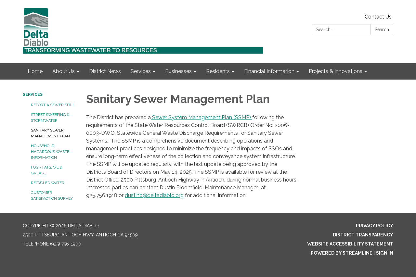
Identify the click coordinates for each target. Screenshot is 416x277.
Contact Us (378, 17)
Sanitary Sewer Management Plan (50, 133)
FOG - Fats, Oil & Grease (46, 170)
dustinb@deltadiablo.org (154, 195)
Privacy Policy (374, 225)
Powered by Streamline (341, 253)
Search (382, 29)
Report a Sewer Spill (53, 105)
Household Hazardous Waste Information (50, 152)
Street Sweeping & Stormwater (50, 117)
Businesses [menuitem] (178, 71)
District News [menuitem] (105, 71)
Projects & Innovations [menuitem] (335, 71)
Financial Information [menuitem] (269, 71)
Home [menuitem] (35, 71)
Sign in (384, 253)
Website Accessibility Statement (350, 243)
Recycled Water (47, 183)
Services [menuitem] (141, 71)
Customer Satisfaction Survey (52, 195)
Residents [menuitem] (218, 71)
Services (33, 94)
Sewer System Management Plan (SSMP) (201, 117)
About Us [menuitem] (63, 71)
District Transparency (363, 234)
